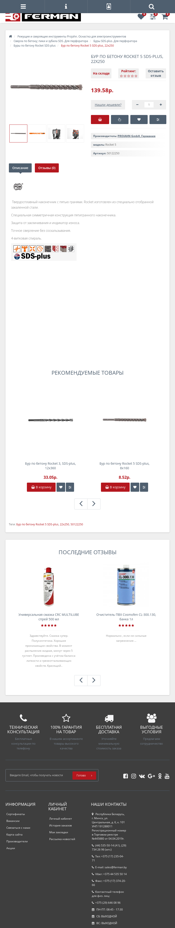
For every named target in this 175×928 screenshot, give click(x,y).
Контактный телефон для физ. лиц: (108, 894)
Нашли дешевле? (108, 104)
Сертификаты (15, 814)
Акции (10, 848)
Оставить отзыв (156, 73)
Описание (20, 168)
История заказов (60, 825)
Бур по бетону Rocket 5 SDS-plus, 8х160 (124, 465)
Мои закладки (58, 832)
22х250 (64, 524)
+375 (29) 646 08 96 (106, 903)
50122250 (77, 524)
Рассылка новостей (62, 839)
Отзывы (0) (47, 168)
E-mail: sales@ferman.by (109, 867)
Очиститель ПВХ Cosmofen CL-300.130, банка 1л (126, 616)
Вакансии (13, 821)
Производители (17, 841)
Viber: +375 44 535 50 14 (109, 874)
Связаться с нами (18, 828)
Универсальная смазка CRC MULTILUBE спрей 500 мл (48, 616)
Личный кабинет (60, 819)
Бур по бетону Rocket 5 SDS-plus (37, 524)
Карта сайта (14, 834)
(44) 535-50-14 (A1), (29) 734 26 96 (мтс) (109, 847)
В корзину (41, 487)
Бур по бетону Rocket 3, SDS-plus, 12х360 (50, 465)
